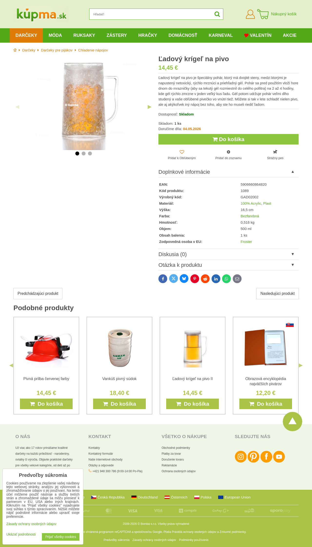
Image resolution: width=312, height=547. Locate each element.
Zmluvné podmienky (233, 532)
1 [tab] (77, 153)
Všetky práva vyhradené (173, 524)
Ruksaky (84, 35)
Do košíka (228, 139)
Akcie (290, 35)
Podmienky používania (193, 540)
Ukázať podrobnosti (21, 534)
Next (150, 107)
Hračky (147, 35)
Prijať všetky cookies (60, 537)
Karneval (221, 35)
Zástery (117, 35)
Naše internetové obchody (105, 459)
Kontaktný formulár (100, 453)
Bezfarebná (250, 216)
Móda (55, 35)
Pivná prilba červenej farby (46, 379)
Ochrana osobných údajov (178, 471)
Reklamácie (169, 465)
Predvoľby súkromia (116, 540)
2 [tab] (84, 153)
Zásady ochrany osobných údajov (154, 540)
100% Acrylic (251, 203)
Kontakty (94, 448)
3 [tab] (90, 153)
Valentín (258, 35)
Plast (267, 203)
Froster (246, 242)
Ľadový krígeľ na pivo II (192, 379)
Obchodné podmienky (176, 448)
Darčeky (26, 35)
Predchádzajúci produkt (38, 293)
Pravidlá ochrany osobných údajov (194, 532)
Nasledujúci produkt (277, 293)
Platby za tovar (171, 453)
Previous (17, 107)
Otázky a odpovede (101, 465)
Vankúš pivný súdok (119, 379)
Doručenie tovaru (173, 459)
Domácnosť (182, 35)
